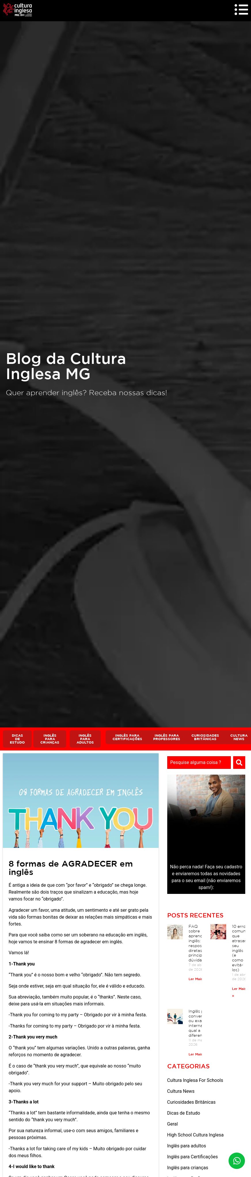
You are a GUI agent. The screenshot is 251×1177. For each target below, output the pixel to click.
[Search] (239, 763)
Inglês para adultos (186, 1146)
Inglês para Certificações (192, 1157)
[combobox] (199, 763)
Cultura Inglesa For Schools (195, 1081)
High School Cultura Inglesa (195, 1135)
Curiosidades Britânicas (191, 1103)
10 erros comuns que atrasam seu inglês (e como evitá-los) (240, 949)
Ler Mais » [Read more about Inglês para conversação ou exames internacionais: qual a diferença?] (197, 1055)
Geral (172, 1125)
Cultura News (181, 1092)
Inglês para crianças (187, 1168)
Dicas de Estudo (183, 1114)
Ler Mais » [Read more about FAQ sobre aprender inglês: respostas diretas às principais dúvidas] (197, 980)
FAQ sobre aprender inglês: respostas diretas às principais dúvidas (198, 944)
